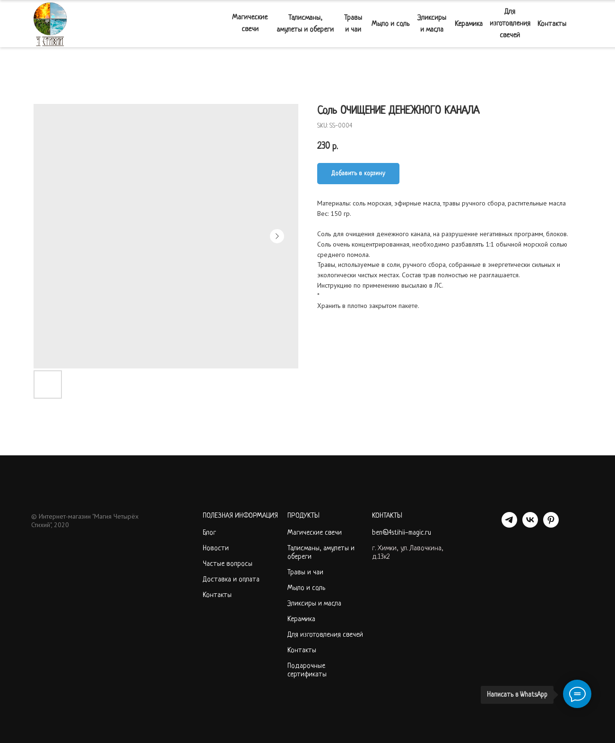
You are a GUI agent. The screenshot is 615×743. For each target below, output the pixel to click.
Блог (209, 533)
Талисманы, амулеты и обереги (321, 553)
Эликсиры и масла (314, 604)
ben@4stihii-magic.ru (401, 533)
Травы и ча (303, 573)
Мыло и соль (306, 588)
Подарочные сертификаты (307, 670)
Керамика (301, 619)
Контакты (217, 595)
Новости (216, 549)
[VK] (530, 525)
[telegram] (509, 525)
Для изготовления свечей (325, 635)
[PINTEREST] (551, 525)
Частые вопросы (227, 564)
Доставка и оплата (231, 580)
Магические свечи (314, 533)
